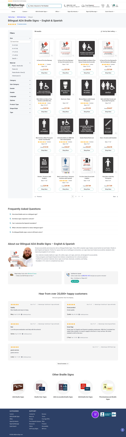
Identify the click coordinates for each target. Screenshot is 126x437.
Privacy (31, 419)
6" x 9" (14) (15, 48)
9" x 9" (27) (15, 45)
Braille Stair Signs (41, 397)
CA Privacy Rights (33, 428)
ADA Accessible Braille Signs (63, 397)
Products (44, 423)
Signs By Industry (72, 11)
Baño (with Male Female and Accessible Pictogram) (108, 99)
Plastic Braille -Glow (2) (18, 72)
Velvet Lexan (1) (16, 76)
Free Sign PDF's (46, 419)
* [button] (33, 275)
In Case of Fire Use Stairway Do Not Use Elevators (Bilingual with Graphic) (108, 61)
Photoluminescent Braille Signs (107, 398)
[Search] (44, 6)
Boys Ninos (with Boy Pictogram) (108, 177)
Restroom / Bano (65, 99)
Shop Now (44, 73)
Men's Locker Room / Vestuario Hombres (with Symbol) (65, 177)
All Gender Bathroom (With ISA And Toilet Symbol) (65, 138)
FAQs (43, 421)
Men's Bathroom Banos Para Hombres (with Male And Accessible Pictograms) (44, 100)
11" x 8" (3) (15, 55)
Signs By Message (91, 11)
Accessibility (45, 426)
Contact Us (32, 414)
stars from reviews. (19, 1)
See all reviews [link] (63, 363)
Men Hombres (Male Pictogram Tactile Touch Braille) (44, 138)
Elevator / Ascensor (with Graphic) (44, 177)
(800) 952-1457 (86, 275)
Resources (32, 423)
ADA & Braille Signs (41, 11)
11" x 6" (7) (15, 52)
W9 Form (44, 428)
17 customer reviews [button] (22, 24)
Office (57, 11)
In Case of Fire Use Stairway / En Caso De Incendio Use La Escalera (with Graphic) (65, 61)
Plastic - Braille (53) (17, 66)
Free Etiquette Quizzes (35, 421)
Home (13, 11)
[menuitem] (13, 11)
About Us (31, 416)
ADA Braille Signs (21, 17)
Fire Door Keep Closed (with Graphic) (86, 177)
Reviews (44, 414)
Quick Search (109, 11)
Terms (43, 416)
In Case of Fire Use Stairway (44, 60)
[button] (103, 6)
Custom (25, 11)
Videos (31, 426)
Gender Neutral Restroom (87, 138)
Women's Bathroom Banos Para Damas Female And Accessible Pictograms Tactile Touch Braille (86, 61)
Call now (75, 281)
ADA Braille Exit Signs (85, 397)
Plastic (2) (15, 69)
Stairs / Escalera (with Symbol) (108, 138)
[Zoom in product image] (52, 55)
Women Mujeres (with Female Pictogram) (87, 99)
